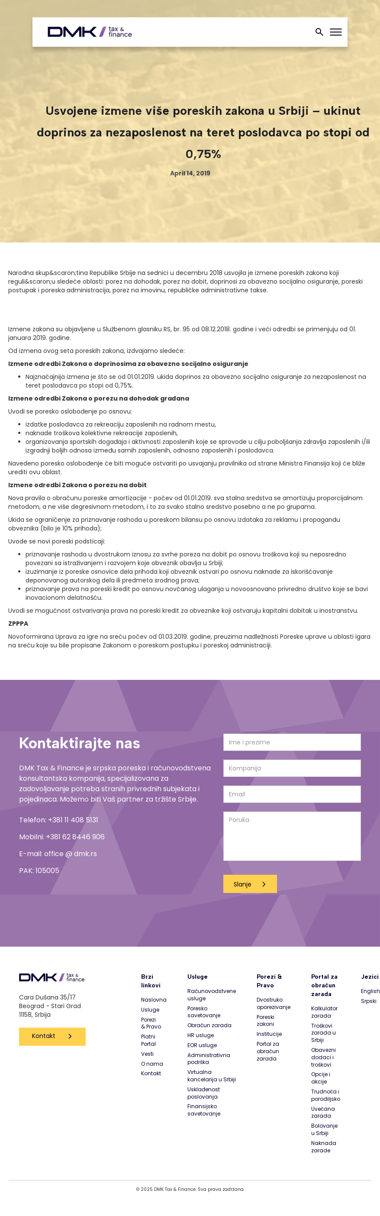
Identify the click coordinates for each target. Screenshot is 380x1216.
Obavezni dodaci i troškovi (323, 1057)
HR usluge (200, 1035)
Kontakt (43, 1036)
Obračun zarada (209, 1025)
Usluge (150, 1009)
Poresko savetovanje (203, 1012)
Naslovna (154, 999)
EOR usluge (202, 1045)
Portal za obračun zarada (268, 1051)
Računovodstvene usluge (211, 995)
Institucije (269, 1034)
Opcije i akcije (320, 1078)
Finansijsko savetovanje (203, 1110)
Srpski (369, 1001)
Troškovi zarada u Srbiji (323, 1033)
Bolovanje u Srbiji (324, 1129)
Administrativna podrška (208, 1059)
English (370, 991)
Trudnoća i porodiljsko (325, 1095)
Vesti (147, 1054)
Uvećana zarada (323, 1113)
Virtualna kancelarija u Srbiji (211, 1076)
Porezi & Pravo (151, 1023)
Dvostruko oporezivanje (273, 1003)
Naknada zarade (323, 1147)
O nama (152, 1064)
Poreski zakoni (265, 1021)
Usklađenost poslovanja (203, 1093)
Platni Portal (148, 1040)
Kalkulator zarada (324, 1012)
